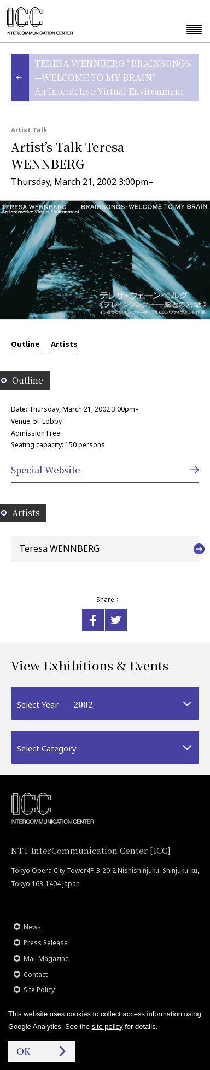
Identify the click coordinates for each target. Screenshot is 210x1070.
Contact (36, 974)
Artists (64, 343)
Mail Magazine (46, 958)
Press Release (46, 942)
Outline (25, 343)
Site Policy (39, 989)
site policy (107, 1026)
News (32, 927)
